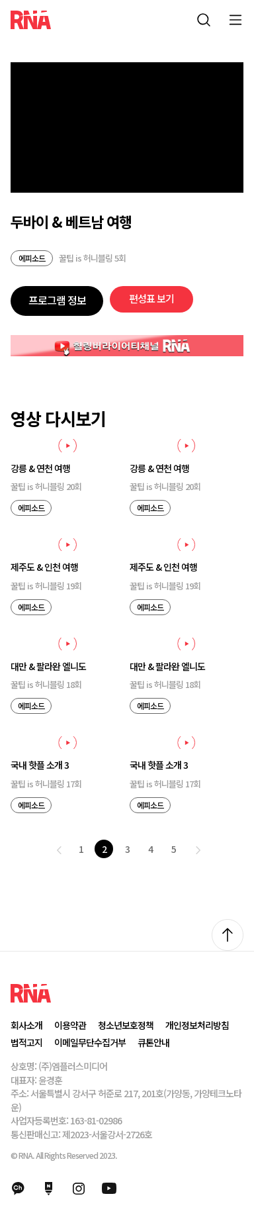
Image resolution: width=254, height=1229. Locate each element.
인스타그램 (78, 1188)
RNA (31, 20)
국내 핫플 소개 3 (40, 765)
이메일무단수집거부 (90, 1042)
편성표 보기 (151, 298)
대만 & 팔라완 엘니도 (48, 666)
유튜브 (109, 1188)
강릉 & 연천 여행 (40, 468)
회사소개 (26, 1025)
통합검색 (204, 20)
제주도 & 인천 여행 (44, 567)
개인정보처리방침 (197, 1025)
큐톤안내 (153, 1042)
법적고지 (26, 1042)
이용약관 (70, 1025)
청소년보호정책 (125, 1025)
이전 (58, 850)
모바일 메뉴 (235, 20)
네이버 (48, 1188)
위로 (227, 935)
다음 (197, 850)
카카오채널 (18, 1188)
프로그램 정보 (57, 300)
